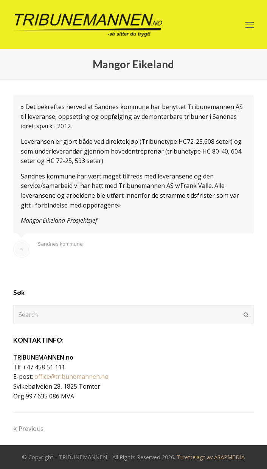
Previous (28, 428)
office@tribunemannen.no (71, 376)
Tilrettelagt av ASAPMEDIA (211, 457)
